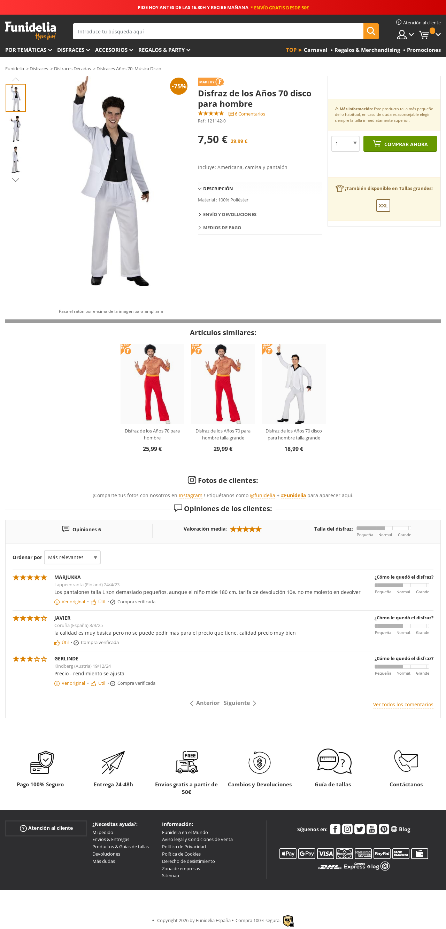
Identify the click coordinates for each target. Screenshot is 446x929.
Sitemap (170, 875)
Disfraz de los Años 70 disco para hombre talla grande (294, 434)
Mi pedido (102, 832)
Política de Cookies (181, 854)
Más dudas (103, 861)
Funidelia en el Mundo (185, 832)
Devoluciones (106, 854)
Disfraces (70, 49)
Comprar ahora (405, 144)
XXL (383, 205)
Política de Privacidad (184, 846)
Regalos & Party (161, 49)
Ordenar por (27, 557)
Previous (15, 79)
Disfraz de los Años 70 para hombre (152, 434)
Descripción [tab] (218, 188)
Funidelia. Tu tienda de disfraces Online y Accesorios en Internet (30, 31)
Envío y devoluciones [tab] (229, 214)
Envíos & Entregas (110, 839)
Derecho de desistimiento (188, 861)
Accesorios (111, 49)
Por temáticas (25, 49)
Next (15, 179)
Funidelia (14, 68)
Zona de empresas (181, 868)
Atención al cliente (46, 828)
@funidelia (262, 495)
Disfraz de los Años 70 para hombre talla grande (223, 434)
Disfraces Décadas (72, 68)
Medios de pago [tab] (222, 227)
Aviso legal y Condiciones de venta (197, 839)
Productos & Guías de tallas (120, 846)
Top (291, 49)
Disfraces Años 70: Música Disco (129, 68)
